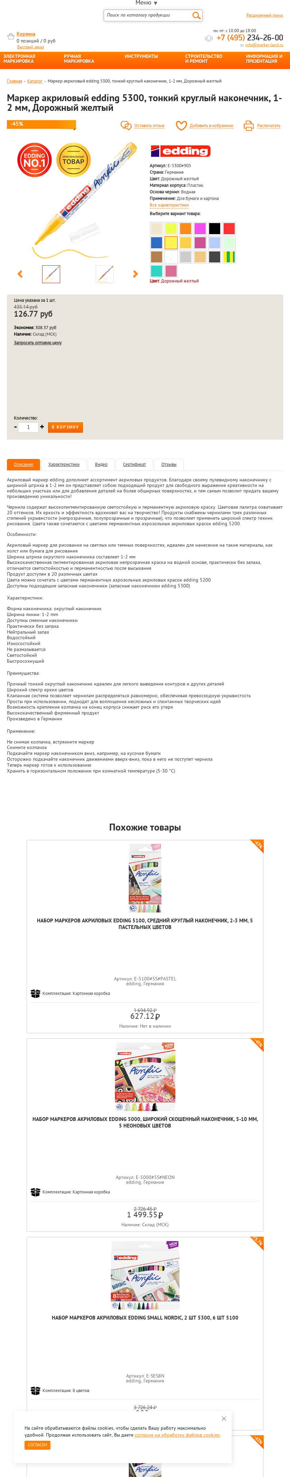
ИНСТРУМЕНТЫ (141, 57)
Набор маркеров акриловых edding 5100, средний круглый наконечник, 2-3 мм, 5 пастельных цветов (54, 931)
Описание (23, 465)
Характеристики (63, 465)
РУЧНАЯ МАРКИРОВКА (79, 59)
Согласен (37, 1445)
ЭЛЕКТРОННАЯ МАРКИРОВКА (19, 59)
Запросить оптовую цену (38, 343)
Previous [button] (20, 275)
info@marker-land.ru (264, 45)
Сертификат (134, 465)
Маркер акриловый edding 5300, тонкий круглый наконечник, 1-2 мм (190, 1126)
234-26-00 (250, 38)
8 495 (43, 1359)
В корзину (65, 427)
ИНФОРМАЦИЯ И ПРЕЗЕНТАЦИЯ (264, 59)
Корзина (26, 34)
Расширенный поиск (264, 15)
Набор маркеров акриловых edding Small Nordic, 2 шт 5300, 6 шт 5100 (236, 928)
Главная (14, 81)
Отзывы (169, 465)
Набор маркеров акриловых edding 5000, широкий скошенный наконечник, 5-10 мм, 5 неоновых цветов (145, 931)
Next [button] (135, 275)
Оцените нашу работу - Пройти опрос (71, 1375)
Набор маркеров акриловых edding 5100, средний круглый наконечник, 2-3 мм (99, 1126)
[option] (77, 201)
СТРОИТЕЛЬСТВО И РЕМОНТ (203, 59)
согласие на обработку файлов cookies (177, 1435)
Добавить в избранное (211, 126)
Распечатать (268, 126)
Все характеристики (169, 205)
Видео (101, 465)
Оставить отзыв (149, 126)
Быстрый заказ (30, 47)
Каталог (35, 81)
